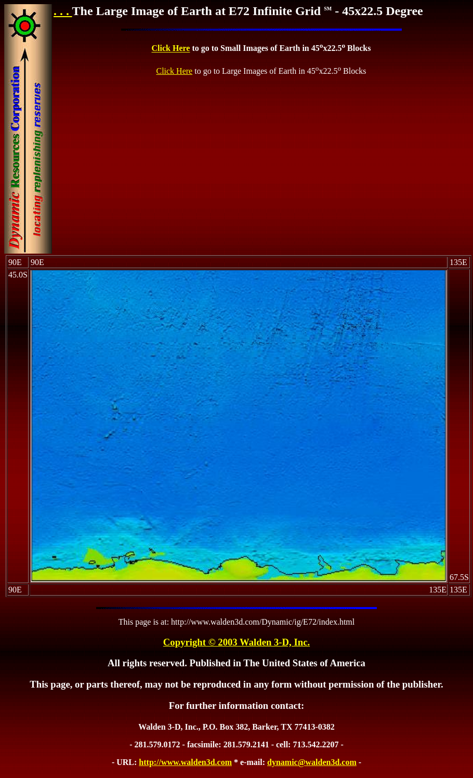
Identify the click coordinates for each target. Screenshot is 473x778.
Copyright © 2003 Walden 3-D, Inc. (236, 642)
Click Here (171, 48)
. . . (63, 11)
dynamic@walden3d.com (312, 762)
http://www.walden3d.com (185, 762)
